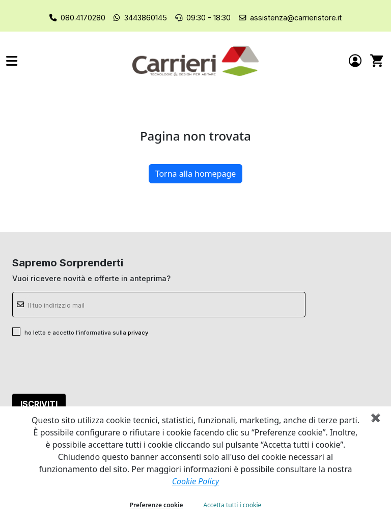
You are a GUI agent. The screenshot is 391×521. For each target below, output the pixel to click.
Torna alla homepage (195, 173)
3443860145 (145, 17)
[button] (69, 60)
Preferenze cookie (156, 505)
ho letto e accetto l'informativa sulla (86, 332)
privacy (138, 332)
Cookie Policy (195, 481)
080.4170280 (83, 17)
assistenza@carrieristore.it (296, 17)
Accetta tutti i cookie (232, 505)
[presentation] (89, 366)
